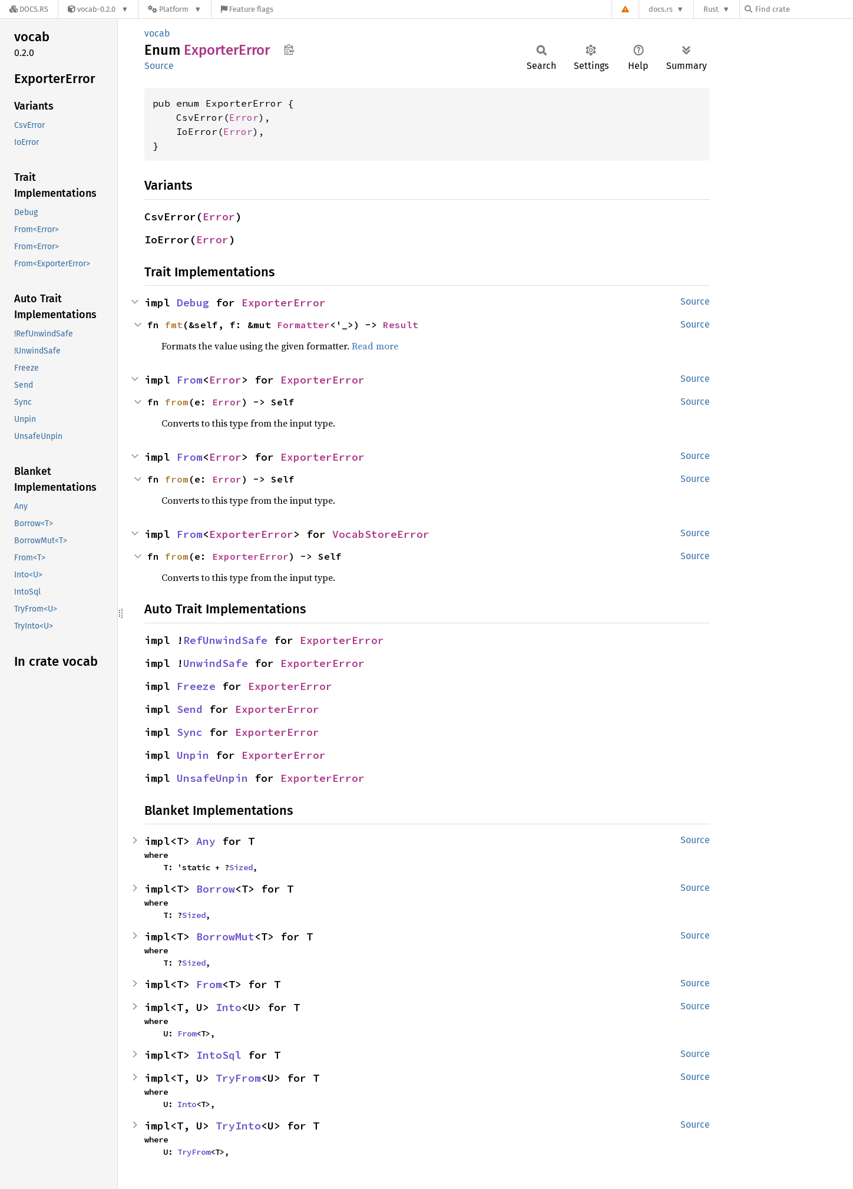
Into (229, 1007)
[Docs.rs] (29, 9)
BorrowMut (225, 936)
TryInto (238, 1125)
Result (400, 325)
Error (244, 117)
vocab (157, 33)
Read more (375, 345)
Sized (241, 867)
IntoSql (219, 1055)
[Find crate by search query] (803, 9)
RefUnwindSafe (225, 640)
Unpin (193, 755)
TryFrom (238, 1078)
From (190, 380)
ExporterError (284, 302)
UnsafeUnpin (212, 778)
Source (159, 65)
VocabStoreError (380, 534)
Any (206, 841)
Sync (190, 732)
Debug (193, 302)
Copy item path (289, 49)
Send (190, 709)
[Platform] (174, 9)
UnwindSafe (215, 663)
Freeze (196, 686)
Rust (711, 9)
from (177, 402)
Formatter (303, 325)
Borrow (215, 889)
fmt (174, 325)
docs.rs (661, 9)
